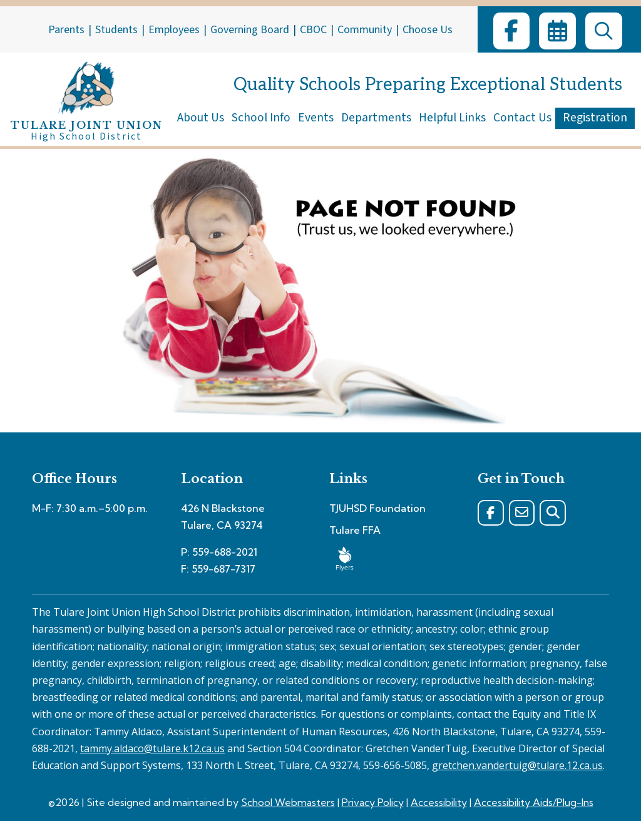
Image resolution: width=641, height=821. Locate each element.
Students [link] (116, 30)
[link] (511, 31)
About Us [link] (200, 117)
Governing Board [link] (249, 30)
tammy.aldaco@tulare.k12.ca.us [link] (152, 748)
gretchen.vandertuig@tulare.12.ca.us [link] (517, 765)
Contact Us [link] (522, 117)
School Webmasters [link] (288, 802)
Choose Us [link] (428, 30)
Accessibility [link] (439, 802)
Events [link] (316, 117)
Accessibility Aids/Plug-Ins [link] (533, 802)
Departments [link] (376, 117)
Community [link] (364, 30)
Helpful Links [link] (452, 117)
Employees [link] (174, 30)
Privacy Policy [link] (373, 802)
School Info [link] (261, 117)
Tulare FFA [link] (355, 530)
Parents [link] (66, 30)
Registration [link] (595, 117)
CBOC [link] (313, 30)
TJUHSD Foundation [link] (377, 508)
